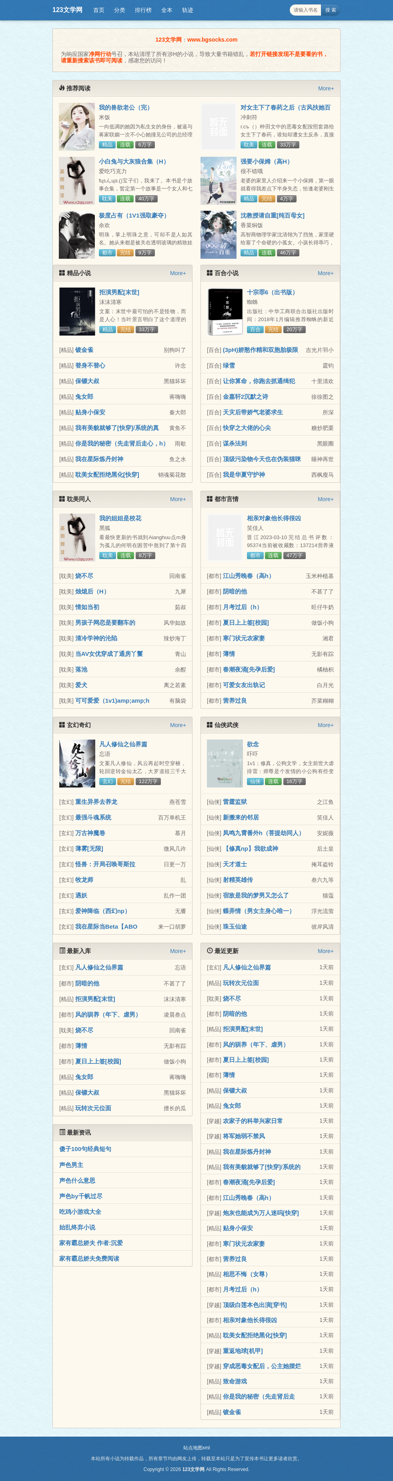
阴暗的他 (235, 591)
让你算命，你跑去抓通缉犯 (259, 381)
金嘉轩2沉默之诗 (245, 396)
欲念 (253, 744)
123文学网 (67, 9)
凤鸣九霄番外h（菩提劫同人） (264, 832)
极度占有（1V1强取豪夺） (134, 215)
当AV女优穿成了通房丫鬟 (109, 653)
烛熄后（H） (92, 591)
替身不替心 (90, 365)
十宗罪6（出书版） (272, 292)
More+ (326, 88)
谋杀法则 (235, 443)
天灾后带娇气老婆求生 (253, 412)
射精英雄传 (238, 879)
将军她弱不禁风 (244, 1136)
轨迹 (187, 10)
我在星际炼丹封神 (99, 459)
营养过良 (235, 700)
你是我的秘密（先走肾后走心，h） (122, 443)
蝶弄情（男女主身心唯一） (259, 910)
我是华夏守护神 (244, 474)
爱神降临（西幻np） (102, 910)
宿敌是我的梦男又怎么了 (256, 895)
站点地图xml (196, 1448)
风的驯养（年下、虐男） (108, 1014)
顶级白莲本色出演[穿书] (255, 1304)
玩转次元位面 (93, 1108)
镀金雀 (84, 349)
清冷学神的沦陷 (96, 638)
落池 (81, 669)
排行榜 (143, 10)
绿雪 (229, 365)
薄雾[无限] (89, 848)
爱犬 (81, 685)
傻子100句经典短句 (85, 1148)
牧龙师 (84, 879)
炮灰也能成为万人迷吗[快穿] (261, 1212)
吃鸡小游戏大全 (80, 1211)
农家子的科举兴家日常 (253, 1120)
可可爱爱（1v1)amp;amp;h (112, 700)
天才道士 (235, 864)
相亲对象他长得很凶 (274, 518)
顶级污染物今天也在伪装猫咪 (262, 459)
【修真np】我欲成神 (250, 848)
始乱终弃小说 (77, 1227)
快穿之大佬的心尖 (247, 427)
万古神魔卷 (90, 832)
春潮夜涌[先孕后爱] (249, 669)
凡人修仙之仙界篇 (123, 744)
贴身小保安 (90, 412)
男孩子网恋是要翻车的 (105, 622)
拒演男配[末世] (119, 292)
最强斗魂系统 (93, 817)
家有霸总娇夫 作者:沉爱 (91, 1242)
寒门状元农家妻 (244, 638)
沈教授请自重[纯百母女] (273, 215)
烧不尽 (84, 575)
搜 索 (330, 10)
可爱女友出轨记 (244, 685)
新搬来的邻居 (241, 817)
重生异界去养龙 (96, 801)
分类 (119, 10)
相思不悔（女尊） (247, 1274)
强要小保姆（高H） (267, 161)
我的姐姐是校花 (120, 518)
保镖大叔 (87, 381)
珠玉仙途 (235, 926)
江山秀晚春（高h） (249, 575)
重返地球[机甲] (243, 1350)
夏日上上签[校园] (246, 622)
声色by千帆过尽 (80, 1196)
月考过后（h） (243, 607)
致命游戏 (235, 1381)
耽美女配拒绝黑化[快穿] (107, 474)
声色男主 (71, 1164)
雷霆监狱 (235, 801)
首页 (98, 10)
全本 (166, 10)
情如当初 (87, 607)
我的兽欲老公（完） (126, 107)
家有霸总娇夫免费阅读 (89, 1258)
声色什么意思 (77, 1180)
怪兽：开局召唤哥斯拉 (105, 864)
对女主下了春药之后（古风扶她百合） (286, 111)
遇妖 (81, 895)
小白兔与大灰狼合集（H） (134, 161)
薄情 (229, 653)
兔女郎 (84, 396)
